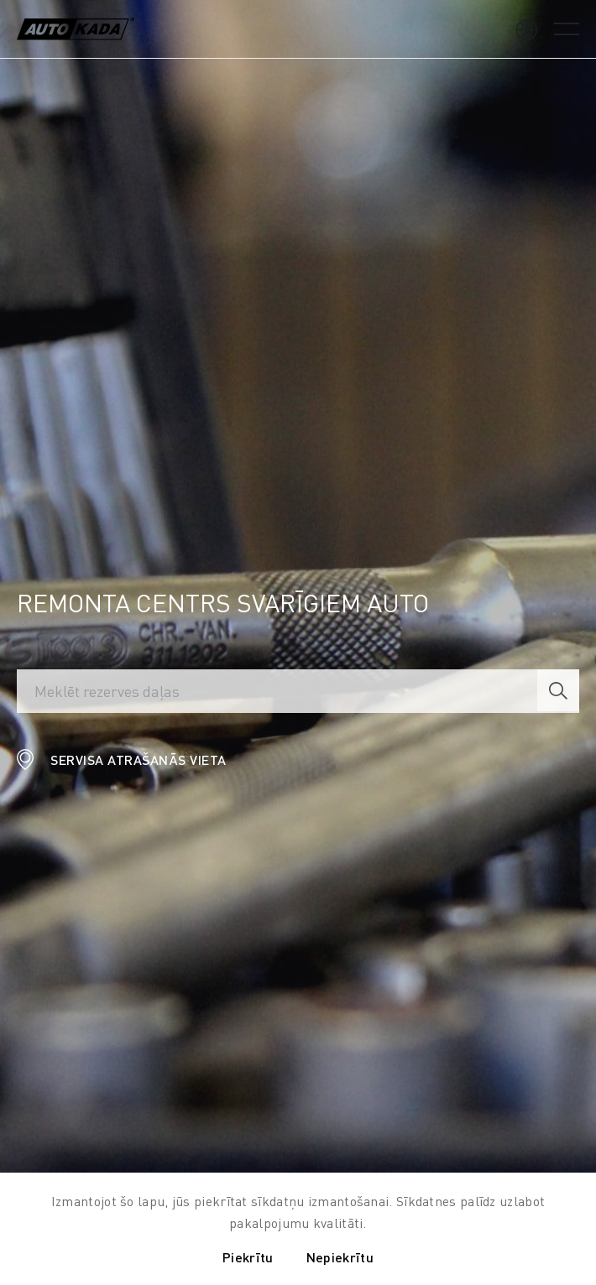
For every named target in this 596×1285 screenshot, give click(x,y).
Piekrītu (247, 1257)
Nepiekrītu (340, 1257)
